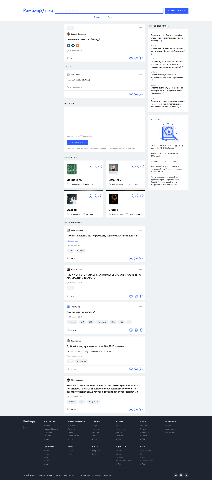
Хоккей (143, 429)
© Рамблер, (28, 475)
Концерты (120, 429)
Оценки (72, 210)
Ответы (71, 451)
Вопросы (96, 451)
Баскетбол (144, 432)
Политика (48, 432)
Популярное (145, 451)
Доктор (95, 446)
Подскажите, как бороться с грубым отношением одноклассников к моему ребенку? (168, 38)
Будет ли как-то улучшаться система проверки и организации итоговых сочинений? (167, 90)
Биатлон (143, 436)
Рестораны (120, 436)
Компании (72, 429)
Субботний (49, 446)
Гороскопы (121, 446)
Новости (167, 426)
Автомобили (170, 422)
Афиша (119, 422)
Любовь (95, 432)
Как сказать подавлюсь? (81, 312)
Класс (70, 446)
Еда (93, 436)
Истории (47, 451)
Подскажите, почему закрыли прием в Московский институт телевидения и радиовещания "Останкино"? (168, 104)
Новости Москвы (51, 429)
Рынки (70, 432)
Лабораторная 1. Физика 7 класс (164, 161)
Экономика (72, 426)
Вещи (46, 457)
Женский (96, 422)
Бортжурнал (169, 432)
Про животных (146, 461)
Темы (70, 454)
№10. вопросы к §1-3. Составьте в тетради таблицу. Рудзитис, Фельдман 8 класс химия (167, 169)
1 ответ (71, 58)
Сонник (119, 451)
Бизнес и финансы (76, 422)
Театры (119, 432)
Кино (118, 426)
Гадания (119, 457)
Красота (95, 429)
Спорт (143, 422)
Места (46, 461)
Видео (143, 446)
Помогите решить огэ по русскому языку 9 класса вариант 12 (102, 236)
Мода (94, 426)
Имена (119, 454)
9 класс (113, 210)
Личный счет (73, 436)
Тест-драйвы (169, 429)
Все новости (49, 422)
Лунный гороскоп (123, 461)
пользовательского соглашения (122, 148)
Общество (48, 436)
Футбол (143, 426)
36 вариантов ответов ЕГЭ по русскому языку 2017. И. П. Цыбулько (167, 146)
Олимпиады (74, 180)
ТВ (141, 454)
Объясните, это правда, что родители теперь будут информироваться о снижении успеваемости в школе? (167, 64)
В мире (47, 426)
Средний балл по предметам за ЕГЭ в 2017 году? (167, 154)
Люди (46, 454)
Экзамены (115, 180)
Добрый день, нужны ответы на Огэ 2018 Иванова (95, 346)
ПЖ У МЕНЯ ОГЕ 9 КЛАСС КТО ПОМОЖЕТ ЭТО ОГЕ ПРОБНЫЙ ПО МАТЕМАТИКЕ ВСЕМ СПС (104, 276)
